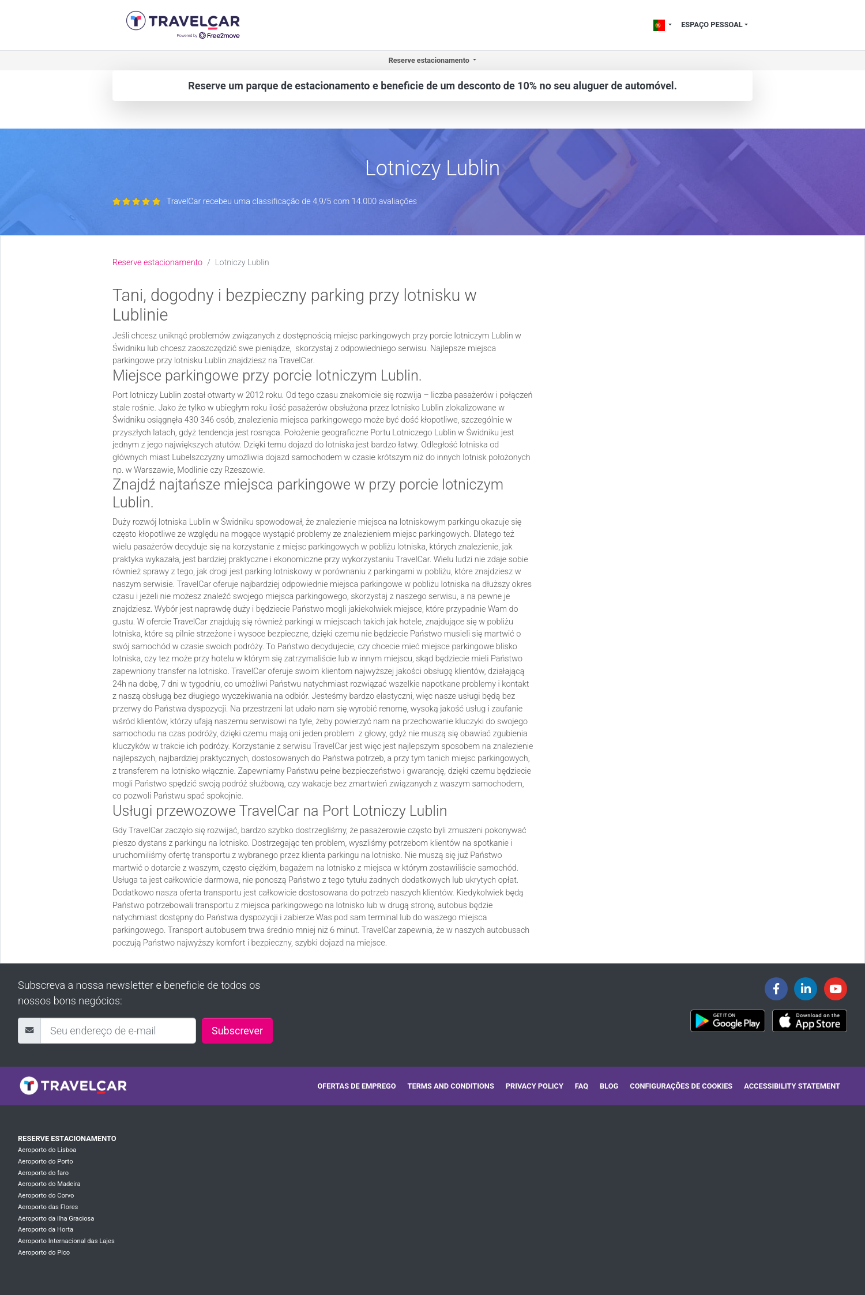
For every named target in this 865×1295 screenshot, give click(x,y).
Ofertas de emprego (356, 1086)
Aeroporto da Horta (45, 1229)
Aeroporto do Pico (44, 1252)
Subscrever (237, 1031)
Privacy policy (534, 1086)
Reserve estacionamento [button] (430, 60)
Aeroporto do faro (43, 1173)
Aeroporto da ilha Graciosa (56, 1218)
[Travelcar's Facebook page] (776, 988)
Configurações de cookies (681, 1086)
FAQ (581, 1086)
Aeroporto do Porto (45, 1161)
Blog (609, 1086)
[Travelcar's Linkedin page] (805, 988)
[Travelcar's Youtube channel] (835, 988)
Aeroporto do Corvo (46, 1195)
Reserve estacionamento (157, 263)
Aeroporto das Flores (48, 1207)
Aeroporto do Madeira (49, 1184)
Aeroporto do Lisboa (47, 1150)
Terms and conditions (451, 1086)
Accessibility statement (792, 1086)
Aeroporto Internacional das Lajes (66, 1241)
